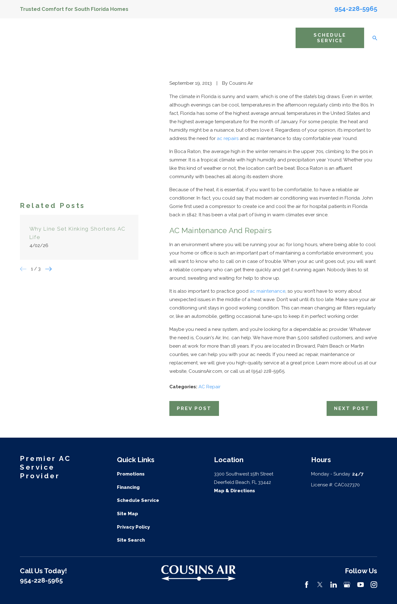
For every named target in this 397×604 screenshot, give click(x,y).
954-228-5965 (355, 8)
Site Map (127, 513)
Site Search (131, 540)
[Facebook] (306, 584)
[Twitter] (320, 584)
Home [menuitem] (111, 38)
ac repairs (228, 138)
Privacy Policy (133, 527)
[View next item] (48, 175)
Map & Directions (234, 491)
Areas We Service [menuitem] (233, 38)
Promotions (131, 474)
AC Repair (209, 387)
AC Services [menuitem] (159, 38)
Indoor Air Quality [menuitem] (191, 38)
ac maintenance (267, 291)
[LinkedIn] (333, 584)
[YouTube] (360, 584)
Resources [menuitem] (276, 38)
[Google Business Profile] (347, 584)
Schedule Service (330, 37)
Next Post (352, 408)
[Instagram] (374, 584)
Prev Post (194, 408)
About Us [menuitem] (131, 38)
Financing (128, 487)
